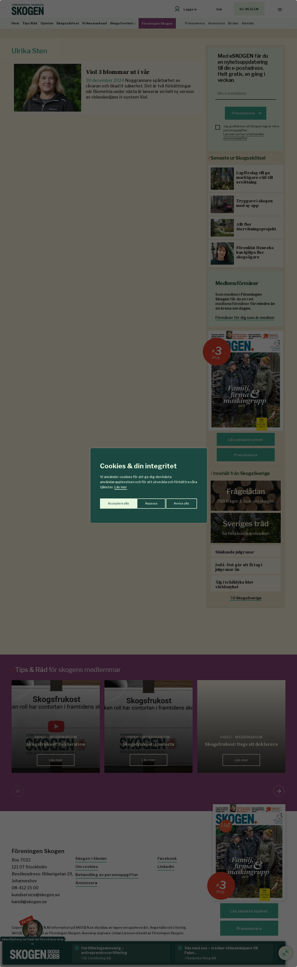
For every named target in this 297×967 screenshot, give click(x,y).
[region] (148, 483)
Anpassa (113, 502)
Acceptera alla (179, 502)
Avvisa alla (143, 502)
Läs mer (120, 487)
